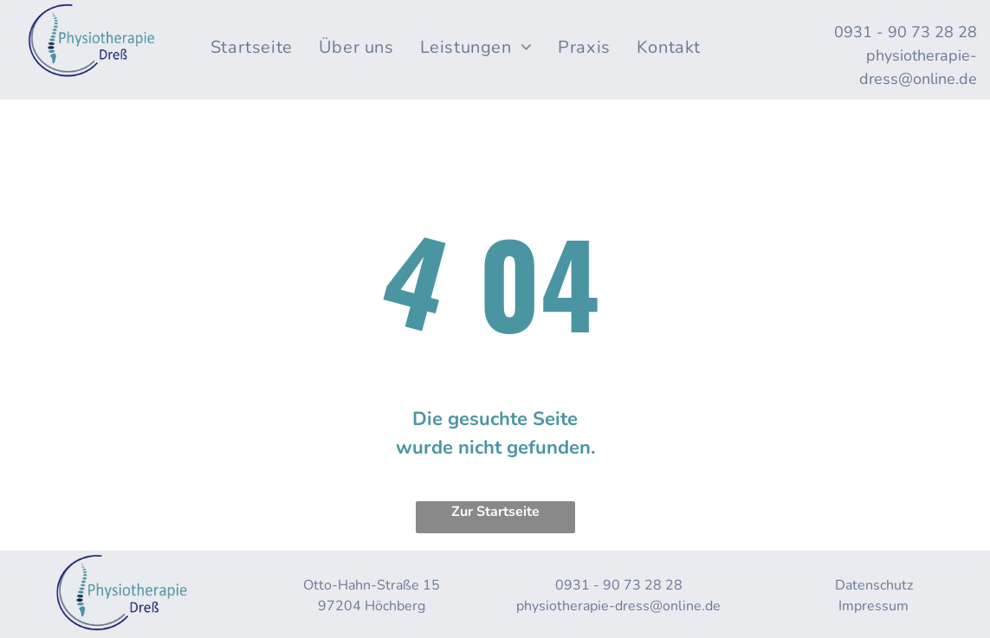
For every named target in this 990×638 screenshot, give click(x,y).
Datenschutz (874, 585)
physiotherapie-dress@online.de (618, 605)
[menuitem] (251, 47)
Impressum (873, 605)
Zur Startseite (495, 511)
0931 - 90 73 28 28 (905, 32)
